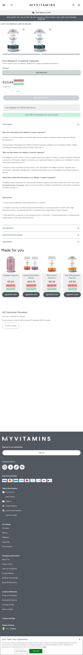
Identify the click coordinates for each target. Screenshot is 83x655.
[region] (41, 645)
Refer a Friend (7, 609)
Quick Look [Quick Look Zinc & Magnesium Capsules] (72, 294)
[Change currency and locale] (9, 628)
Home (2, 24)
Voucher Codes (8, 605)
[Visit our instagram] (4, 467)
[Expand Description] (41, 124)
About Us (5, 559)
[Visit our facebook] (10, 467)
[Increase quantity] (18, 91)
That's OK (36, 651)
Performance (7, 546)
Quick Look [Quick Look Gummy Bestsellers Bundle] (31, 294)
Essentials (6, 542)
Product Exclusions (9, 595)
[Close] (79, 639)
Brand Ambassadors (9, 582)
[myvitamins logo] (42, 5)
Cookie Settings (8, 618)
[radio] (41, 72)
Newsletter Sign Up (9, 600)
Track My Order (9, 515)
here (44, 647)
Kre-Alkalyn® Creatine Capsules (18, 24)
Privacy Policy (7, 564)
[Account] (73, 5)
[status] (12, 91)
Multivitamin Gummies (52, 276)
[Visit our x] (22, 467)
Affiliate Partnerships (10, 578)
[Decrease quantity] (5, 91)
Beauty (5, 533)
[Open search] (11, 5)
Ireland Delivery (9, 506)
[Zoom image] (23, 29)
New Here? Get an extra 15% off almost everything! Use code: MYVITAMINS (41, 18)
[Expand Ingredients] (41, 242)
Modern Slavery (8, 573)
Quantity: (7, 87)
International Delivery (11, 510)
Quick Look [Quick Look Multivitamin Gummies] (52, 294)
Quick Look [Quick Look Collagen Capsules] (11, 294)
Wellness (5, 537)
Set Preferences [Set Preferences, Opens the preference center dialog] (21, 651)
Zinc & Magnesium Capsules (72, 276)
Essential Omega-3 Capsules (13, 185)
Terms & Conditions (9, 569)
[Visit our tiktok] (16, 467)
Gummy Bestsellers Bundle (31, 276)
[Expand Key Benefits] (41, 228)
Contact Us (8, 492)
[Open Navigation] (4, 5)
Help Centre (8, 497)
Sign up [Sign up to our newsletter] (41, 453)
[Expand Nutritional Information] (41, 235)
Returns (6, 501)
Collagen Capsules (10, 275)
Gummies (5, 528)
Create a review (11, 326)
